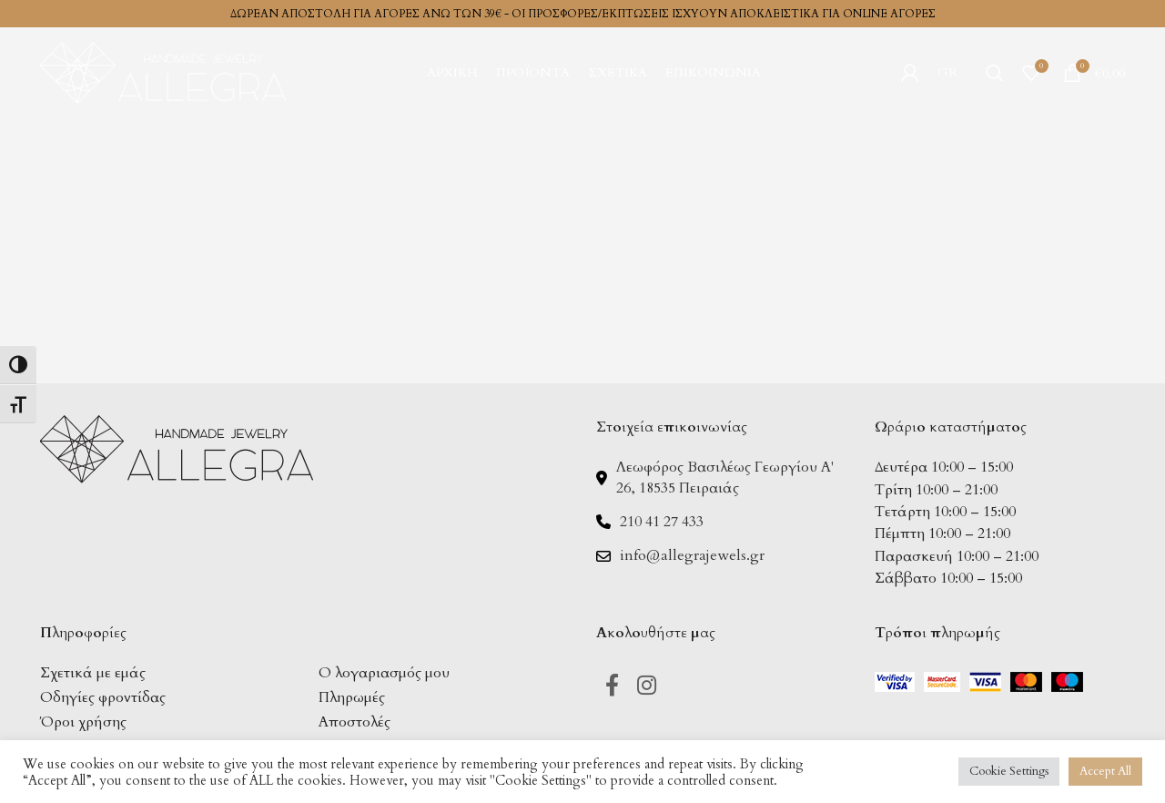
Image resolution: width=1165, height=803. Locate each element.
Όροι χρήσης (83, 722)
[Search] (995, 73)
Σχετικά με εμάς (93, 673)
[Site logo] (163, 71)
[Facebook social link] (612, 687)
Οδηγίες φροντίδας (103, 697)
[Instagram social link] (646, 687)
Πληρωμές (352, 697)
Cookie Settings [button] (1008, 771)
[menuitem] (952, 73)
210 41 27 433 (662, 522)
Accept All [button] (1105, 771)
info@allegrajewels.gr (692, 555)
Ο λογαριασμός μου (384, 673)
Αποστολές (354, 722)
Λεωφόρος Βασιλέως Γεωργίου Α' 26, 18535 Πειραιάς (725, 477)
